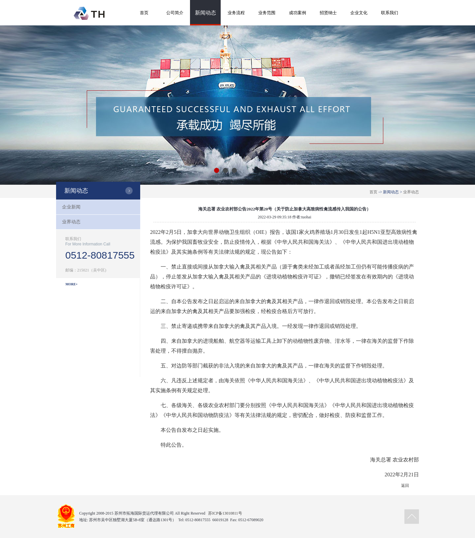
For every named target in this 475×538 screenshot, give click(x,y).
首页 (144, 12)
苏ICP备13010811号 (225, 513)
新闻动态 (205, 13)
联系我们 (389, 12)
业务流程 (236, 12)
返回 (405, 485)
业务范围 (266, 12)
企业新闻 (71, 207)
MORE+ (72, 284)
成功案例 (297, 12)
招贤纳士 (328, 12)
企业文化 (358, 12)
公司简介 (174, 12)
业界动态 (411, 192)
